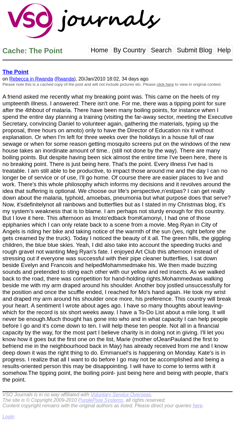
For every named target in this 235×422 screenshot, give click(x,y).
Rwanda (65, 78)
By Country (129, 50)
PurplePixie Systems (100, 400)
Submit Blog (194, 50)
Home (99, 50)
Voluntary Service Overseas (121, 394)
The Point (15, 72)
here (198, 405)
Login (8, 416)
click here (165, 84)
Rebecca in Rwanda (31, 78)
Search (161, 50)
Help (224, 50)
